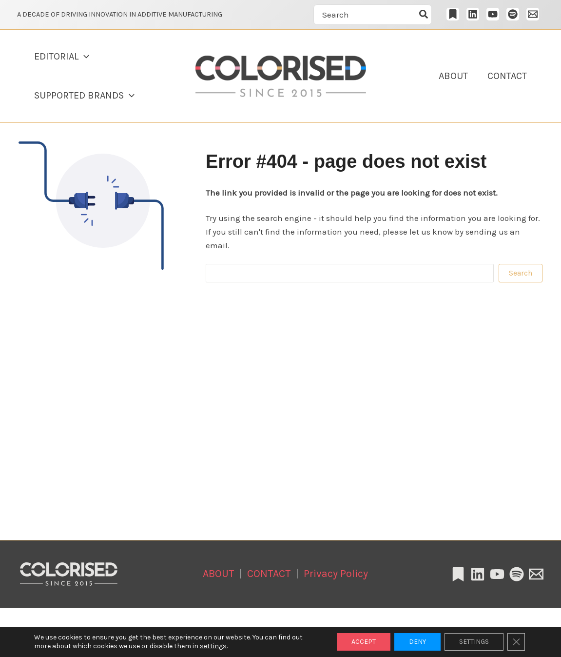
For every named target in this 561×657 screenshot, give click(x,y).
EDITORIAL (61, 56)
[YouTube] (492, 14)
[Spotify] (512, 14)
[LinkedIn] (472, 14)
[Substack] (452, 14)
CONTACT (507, 75)
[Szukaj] (424, 14)
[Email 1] (532, 14)
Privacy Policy (336, 573)
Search (520, 273)
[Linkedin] (477, 574)
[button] (83, 56)
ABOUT (453, 75)
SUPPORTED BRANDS (84, 95)
